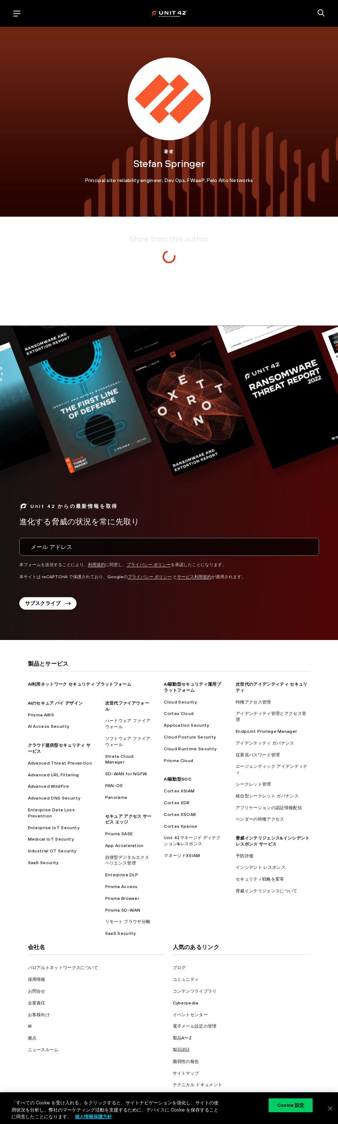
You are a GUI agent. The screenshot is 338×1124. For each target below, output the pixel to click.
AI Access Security (48, 726)
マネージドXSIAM (182, 855)
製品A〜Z (182, 1037)
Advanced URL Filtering (53, 774)
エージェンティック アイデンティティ (271, 769)
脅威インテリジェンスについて (266, 890)
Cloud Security (180, 702)
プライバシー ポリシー (149, 564)
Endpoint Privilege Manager (266, 731)
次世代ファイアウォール (127, 706)
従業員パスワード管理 (258, 754)
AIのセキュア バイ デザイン (55, 703)
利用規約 (96, 564)
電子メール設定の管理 (195, 1026)
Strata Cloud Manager (119, 759)
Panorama (116, 797)
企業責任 (36, 1002)
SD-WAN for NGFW (126, 773)
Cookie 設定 (290, 1105)
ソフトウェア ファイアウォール (128, 741)
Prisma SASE (119, 833)
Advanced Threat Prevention (60, 763)
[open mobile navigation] (17, 13)
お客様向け (39, 1014)
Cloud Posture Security (190, 737)
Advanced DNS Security (54, 798)
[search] (321, 13)
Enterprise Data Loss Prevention (51, 812)
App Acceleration (124, 845)
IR (30, 1026)
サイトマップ (186, 1073)
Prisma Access (121, 886)
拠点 (32, 1037)
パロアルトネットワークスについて (63, 967)
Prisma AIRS (41, 714)
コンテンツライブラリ (195, 991)
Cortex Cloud (179, 713)
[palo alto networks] (169, 13)
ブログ (179, 967)
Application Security (186, 725)
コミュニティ (186, 979)
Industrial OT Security (52, 850)
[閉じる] (330, 1108)
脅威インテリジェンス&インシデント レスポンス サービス (272, 841)
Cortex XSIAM (179, 790)
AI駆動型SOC (177, 779)
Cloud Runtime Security (190, 748)
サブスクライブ (48, 603)
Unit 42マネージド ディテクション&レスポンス (192, 840)
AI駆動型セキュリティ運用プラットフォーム (192, 687)
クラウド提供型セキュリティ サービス (59, 748)
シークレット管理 (253, 784)
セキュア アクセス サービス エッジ (128, 819)
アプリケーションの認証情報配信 (269, 807)
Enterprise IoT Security (53, 827)
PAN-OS (114, 785)
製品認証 (181, 1049)
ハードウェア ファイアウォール (128, 723)
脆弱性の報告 (186, 1061)
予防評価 (244, 855)
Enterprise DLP (121, 874)
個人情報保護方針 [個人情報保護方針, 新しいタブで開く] (93, 1116)
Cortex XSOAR (180, 814)
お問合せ (36, 991)
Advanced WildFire (48, 786)
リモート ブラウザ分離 (128, 921)
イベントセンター (190, 1014)
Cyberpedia (186, 1002)
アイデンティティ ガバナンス (265, 743)
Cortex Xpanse (180, 826)
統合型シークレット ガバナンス (267, 795)
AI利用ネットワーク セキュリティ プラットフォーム (79, 684)
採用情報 (36, 979)
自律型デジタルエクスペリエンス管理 (127, 860)
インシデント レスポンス (260, 867)
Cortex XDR (177, 802)
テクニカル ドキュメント (197, 1084)
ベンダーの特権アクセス (260, 819)
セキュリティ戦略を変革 (260, 879)
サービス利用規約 (194, 576)
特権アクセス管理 (253, 702)
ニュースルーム (43, 1049)
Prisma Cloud (178, 760)
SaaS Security (43, 862)
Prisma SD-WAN (123, 910)
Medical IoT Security (51, 839)
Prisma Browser (122, 898)
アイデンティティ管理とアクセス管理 (271, 716)
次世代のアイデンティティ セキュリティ (271, 687)
